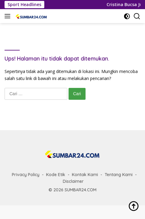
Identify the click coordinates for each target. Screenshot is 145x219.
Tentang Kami (119, 174)
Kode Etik (55, 174)
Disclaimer (73, 181)
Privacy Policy (25, 174)
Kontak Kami (85, 174)
